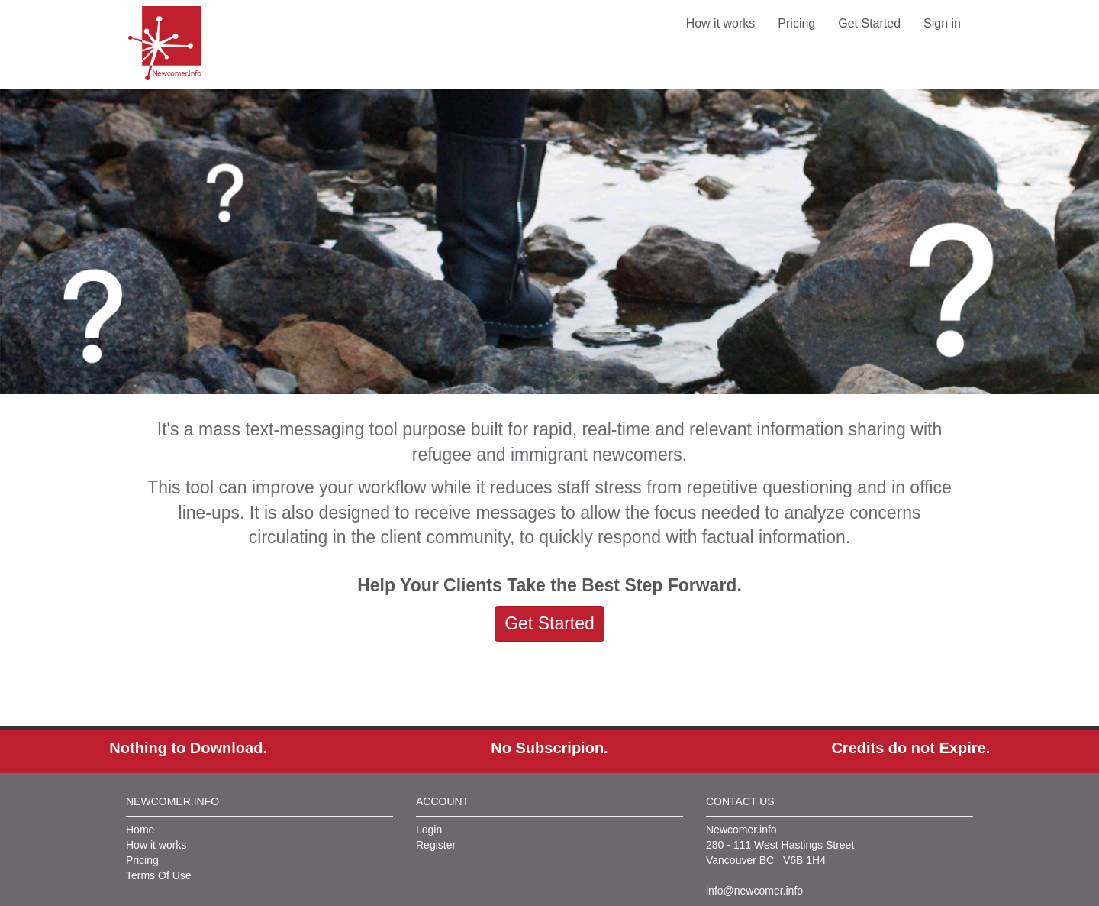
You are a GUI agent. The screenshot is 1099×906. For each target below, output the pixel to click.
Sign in (942, 23)
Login (429, 829)
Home (140, 829)
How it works (721, 23)
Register (436, 845)
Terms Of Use (159, 875)
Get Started (869, 23)
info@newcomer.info (754, 891)
